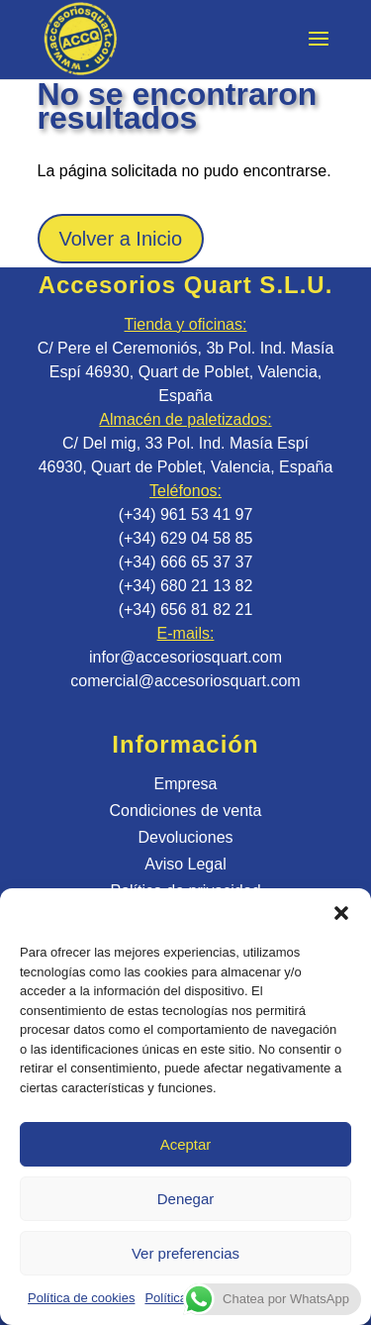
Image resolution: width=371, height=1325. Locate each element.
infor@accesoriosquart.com (185, 657)
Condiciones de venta (186, 810)
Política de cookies (81, 1297)
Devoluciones (185, 837)
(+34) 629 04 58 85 (186, 538)
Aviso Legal (185, 864)
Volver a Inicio (121, 239)
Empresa (185, 783)
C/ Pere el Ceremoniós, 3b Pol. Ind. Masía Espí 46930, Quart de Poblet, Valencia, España (186, 372)
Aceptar (186, 1144)
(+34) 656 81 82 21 (186, 609)
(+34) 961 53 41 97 (186, 514)
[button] (341, 913)
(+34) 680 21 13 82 (186, 585)
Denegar (186, 1198)
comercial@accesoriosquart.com (185, 680)
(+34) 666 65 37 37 (186, 562)
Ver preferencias (185, 1253)
